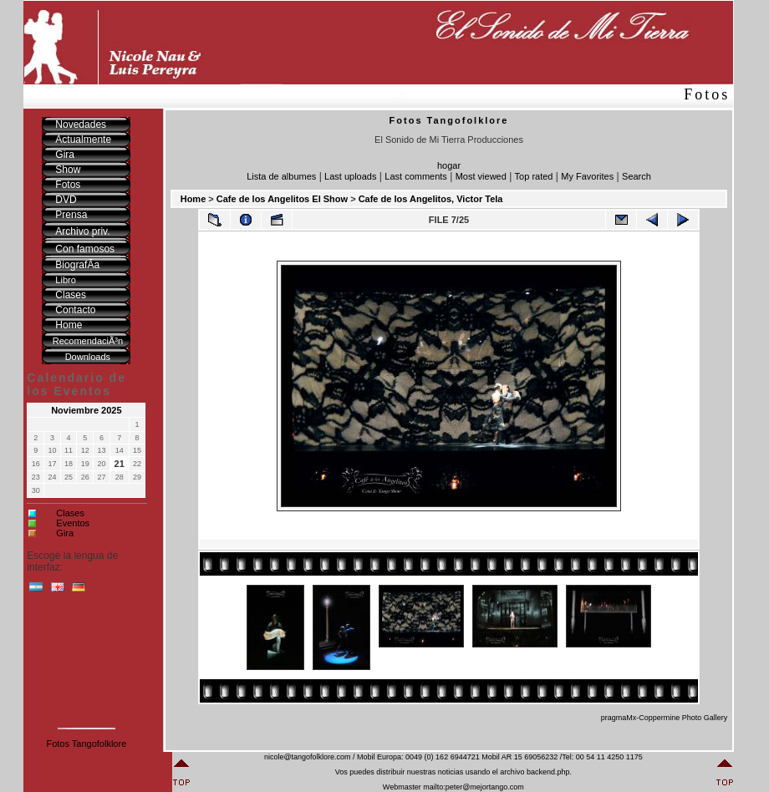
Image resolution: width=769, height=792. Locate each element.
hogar (449, 165)
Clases (70, 513)
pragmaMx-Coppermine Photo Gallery (664, 717)
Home (193, 199)
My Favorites (587, 176)
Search (636, 176)
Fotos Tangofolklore (86, 744)
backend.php (548, 772)
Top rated (534, 176)
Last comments (415, 176)
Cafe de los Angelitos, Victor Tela (431, 199)
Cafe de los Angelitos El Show (282, 199)
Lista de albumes (281, 176)
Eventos (72, 523)
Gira (65, 533)
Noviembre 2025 (86, 410)
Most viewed (481, 176)
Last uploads (350, 176)
